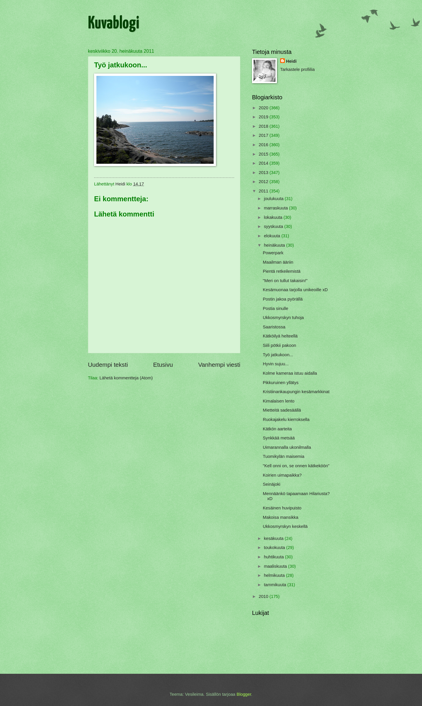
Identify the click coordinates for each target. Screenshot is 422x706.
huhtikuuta (274, 557)
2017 (264, 135)
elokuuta (272, 235)
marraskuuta (276, 208)
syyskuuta (274, 226)
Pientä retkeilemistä (281, 271)
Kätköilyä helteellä (280, 336)
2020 (264, 107)
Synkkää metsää (279, 438)
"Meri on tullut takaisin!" (285, 280)
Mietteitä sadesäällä (282, 410)
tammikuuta (275, 584)
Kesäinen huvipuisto (282, 508)
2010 (264, 596)
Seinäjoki (271, 484)
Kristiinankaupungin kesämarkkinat (296, 391)
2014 (264, 163)
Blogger (243, 694)
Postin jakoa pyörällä (283, 299)
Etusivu (163, 364)
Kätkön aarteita (277, 429)
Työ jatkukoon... (278, 354)
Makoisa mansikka (280, 517)
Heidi (291, 61)
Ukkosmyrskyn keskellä (285, 526)
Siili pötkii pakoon (279, 345)
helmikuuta (275, 575)
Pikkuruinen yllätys (281, 382)
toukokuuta (275, 547)
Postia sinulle (275, 308)
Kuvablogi (113, 24)
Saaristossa (274, 327)
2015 (264, 154)
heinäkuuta (275, 245)
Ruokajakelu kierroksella (286, 419)
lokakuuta (273, 217)
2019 (264, 117)
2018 (264, 126)
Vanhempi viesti (219, 364)
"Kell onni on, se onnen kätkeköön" (296, 465)
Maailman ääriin (278, 262)
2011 (264, 191)
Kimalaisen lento (279, 401)
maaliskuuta (276, 566)
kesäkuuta (274, 538)
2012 (264, 181)
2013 (264, 172)
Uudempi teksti (108, 364)
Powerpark (273, 252)
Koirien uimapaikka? (282, 475)
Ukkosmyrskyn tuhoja (283, 317)
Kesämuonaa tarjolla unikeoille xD (295, 289)
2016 (264, 144)
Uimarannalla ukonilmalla (287, 447)
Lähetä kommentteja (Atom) (126, 378)
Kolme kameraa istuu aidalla (290, 373)
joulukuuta (274, 198)
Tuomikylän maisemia (283, 456)
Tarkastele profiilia (297, 69)
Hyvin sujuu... (276, 363)
